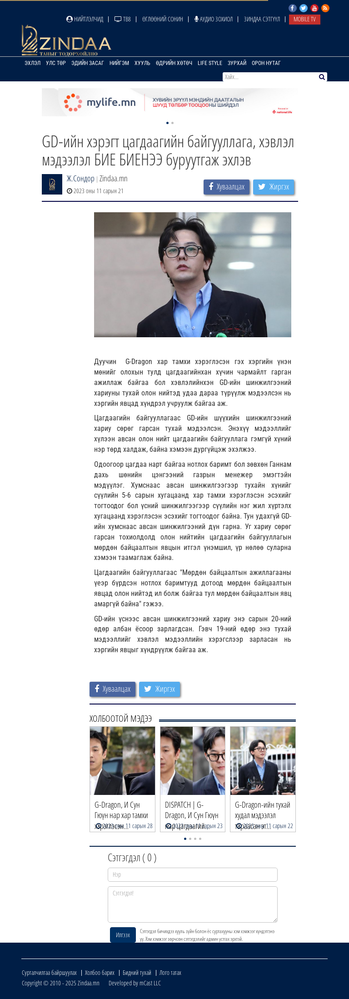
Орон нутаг (266, 63)
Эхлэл (32, 63)
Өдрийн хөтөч (174, 63)
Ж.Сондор (81, 178)
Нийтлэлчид (84, 19)
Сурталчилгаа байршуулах (49, 972)
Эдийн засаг (87, 63)
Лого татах (170, 972)
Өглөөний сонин (162, 19)
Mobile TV (305, 19)
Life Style (210, 63)
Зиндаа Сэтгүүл (262, 19)
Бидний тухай (137, 972)
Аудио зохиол (213, 19)
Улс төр (56, 63)
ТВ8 (123, 19)
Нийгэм (119, 63)
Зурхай (237, 63)
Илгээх (123, 934)
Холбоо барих (100, 972)
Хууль (142, 63)
